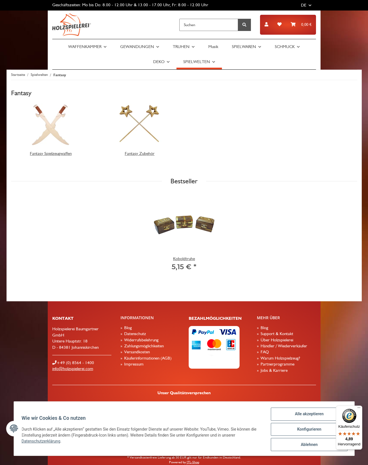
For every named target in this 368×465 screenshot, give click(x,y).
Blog (127, 327)
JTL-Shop (193, 462)
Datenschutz (134, 333)
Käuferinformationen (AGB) (147, 358)
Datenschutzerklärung (42, 442)
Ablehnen (308, 445)
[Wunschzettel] (279, 24)
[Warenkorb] (301, 24)
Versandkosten (136, 351)
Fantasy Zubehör (140, 153)
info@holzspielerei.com (72, 368)
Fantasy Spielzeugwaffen (51, 153)
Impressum (133, 364)
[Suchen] (208, 25)
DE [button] (303, 5)
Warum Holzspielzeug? (279, 358)
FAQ (264, 351)
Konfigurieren (308, 430)
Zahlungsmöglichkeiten (143, 345)
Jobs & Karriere (273, 370)
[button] (266, 24)
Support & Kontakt (276, 333)
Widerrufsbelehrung (141, 339)
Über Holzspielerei (276, 339)
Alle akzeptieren (308, 415)
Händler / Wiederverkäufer (283, 345)
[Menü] (358, 409)
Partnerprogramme (276, 364)
